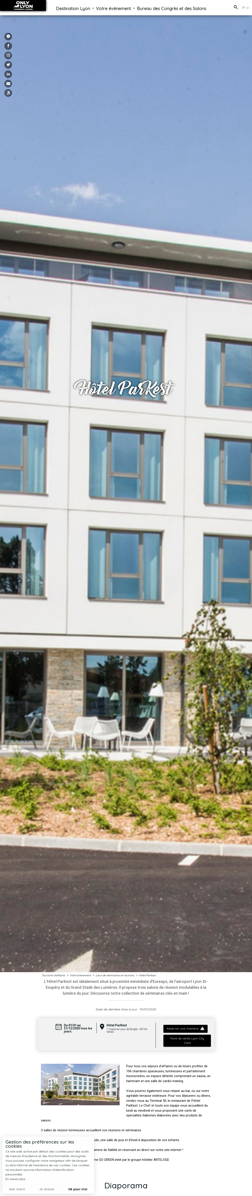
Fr (245, 7)
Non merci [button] (17, 1189)
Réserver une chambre (185, 1028)
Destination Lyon (73, 8)
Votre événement (113, 8)
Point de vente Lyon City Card (187, 1041)
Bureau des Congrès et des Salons (171, 8)
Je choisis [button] (46, 1189)
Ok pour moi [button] (77, 1189)
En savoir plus (15, 1179)
